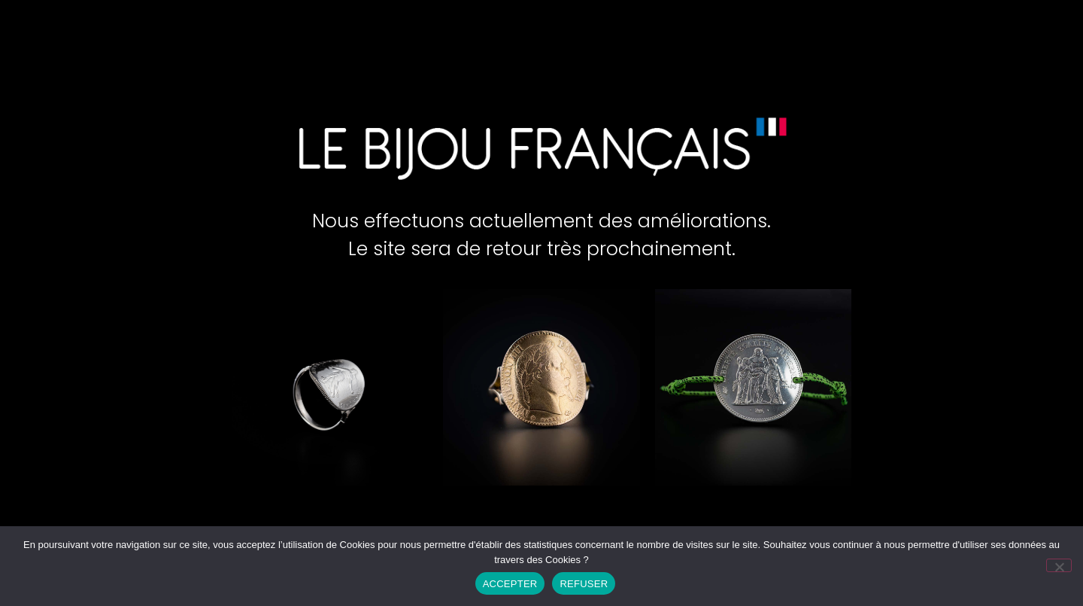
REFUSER (584, 583)
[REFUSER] (1059, 565)
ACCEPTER (510, 583)
